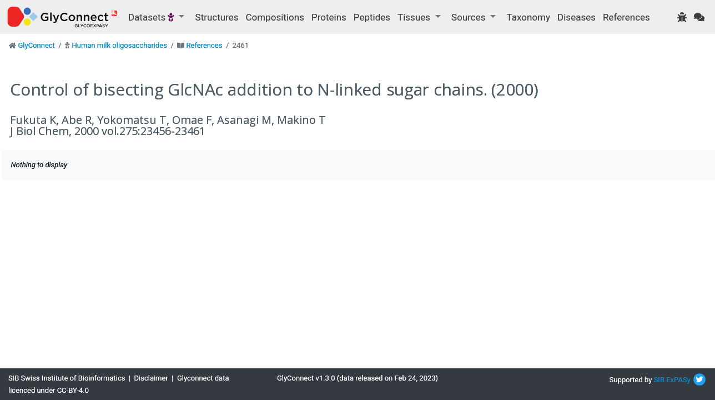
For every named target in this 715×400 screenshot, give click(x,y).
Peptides (372, 17)
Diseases (576, 17)
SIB (659, 380)
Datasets (152, 17)
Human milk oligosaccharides (119, 45)
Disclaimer (151, 378)
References (626, 17)
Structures (217, 17)
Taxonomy (528, 17)
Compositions (275, 17)
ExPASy (678, 380)
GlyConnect (36, 45)
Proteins (328, 17)
